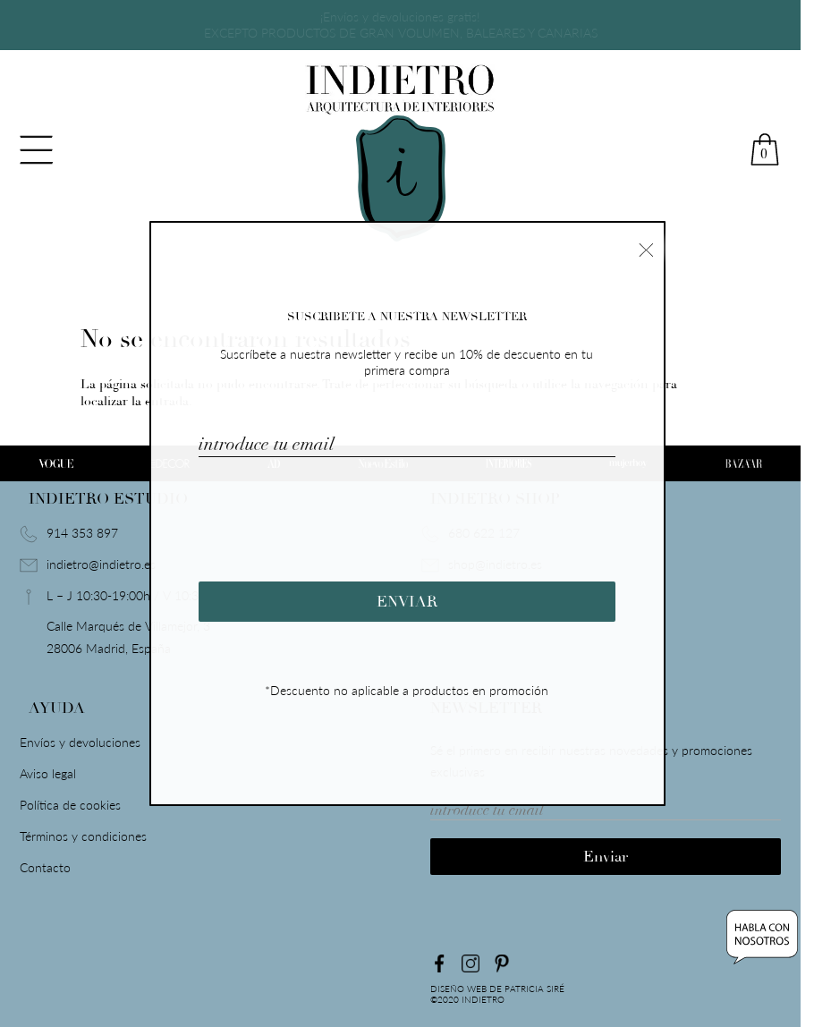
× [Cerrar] (646, 247)
